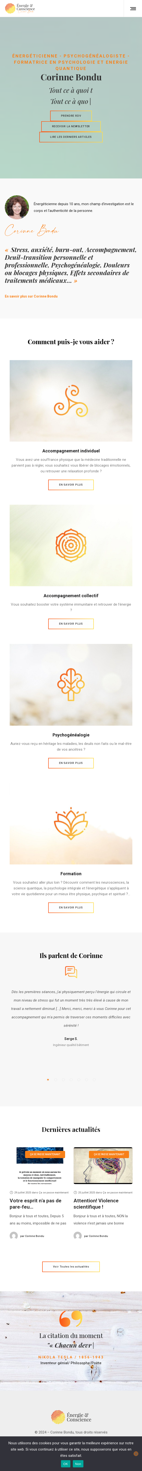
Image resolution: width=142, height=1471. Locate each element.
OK (65, 1464)
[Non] (136, 1453)
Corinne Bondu (32, 1236)
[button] (48, 1079)
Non (78, 1464)
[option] (71, 974)
